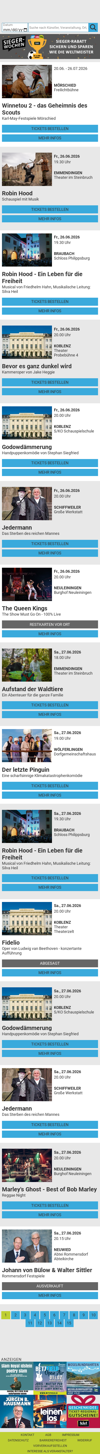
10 (93, 1315)
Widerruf (84, 1440)
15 (69, 1323)
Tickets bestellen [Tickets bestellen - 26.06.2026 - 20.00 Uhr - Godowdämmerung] (50, 463)
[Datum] (15, 27)
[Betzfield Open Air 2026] (50, 1378)
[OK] (93, 27)
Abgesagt (50, 963)
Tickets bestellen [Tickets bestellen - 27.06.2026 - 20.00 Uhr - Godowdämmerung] (50, 1044)
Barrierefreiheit (53, 1440)
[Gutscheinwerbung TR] (83, 1411)
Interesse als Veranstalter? (50, 1451)
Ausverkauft (49, 1286)
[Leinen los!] (50, 1411)
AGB (48, 1435)
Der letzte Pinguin (25, 769)
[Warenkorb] (73, 11)
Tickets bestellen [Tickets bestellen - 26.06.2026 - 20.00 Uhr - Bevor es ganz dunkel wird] (50, 382)
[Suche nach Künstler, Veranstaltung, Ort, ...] (58, 27)
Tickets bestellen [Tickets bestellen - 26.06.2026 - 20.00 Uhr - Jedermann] (50, 543)
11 (30, 1323)
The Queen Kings (24, 608)
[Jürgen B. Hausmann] (16, 1411)
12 (40, 1323)
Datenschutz (18, 1440)
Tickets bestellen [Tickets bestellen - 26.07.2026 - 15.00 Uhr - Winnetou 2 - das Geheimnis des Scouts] (50, 128)
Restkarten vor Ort (50, 624)
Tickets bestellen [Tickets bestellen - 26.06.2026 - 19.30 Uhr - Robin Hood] (50, 209)
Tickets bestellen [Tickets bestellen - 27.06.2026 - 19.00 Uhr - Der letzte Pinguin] (50, 786)
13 (49, 1323)
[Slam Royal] (16, 1378)
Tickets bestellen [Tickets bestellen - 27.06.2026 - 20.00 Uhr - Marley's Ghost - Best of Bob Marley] (50, 1205)
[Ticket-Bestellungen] (47, 11)
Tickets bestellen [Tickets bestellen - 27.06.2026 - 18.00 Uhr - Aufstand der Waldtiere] (50, 705)
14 (59, 1323)
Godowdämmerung (27, 447)
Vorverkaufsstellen (50, 1445)
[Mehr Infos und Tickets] (27, 81)
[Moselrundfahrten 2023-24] (83, 1378)
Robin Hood (17, 193)
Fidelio (11, 942)
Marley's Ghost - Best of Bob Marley (49, 1189)
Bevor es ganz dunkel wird (37, 366)
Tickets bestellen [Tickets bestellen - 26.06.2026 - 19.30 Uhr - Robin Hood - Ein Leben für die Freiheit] (50, 301)
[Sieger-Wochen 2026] (50, 46)
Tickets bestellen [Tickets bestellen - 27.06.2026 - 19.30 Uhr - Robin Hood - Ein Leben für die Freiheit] (50, 878)
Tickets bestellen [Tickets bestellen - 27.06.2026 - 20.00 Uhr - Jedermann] (50, 1124)
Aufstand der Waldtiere (32, 689)
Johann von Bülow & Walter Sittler (47, 1270)
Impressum (70, 1435)
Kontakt (27, 1435)
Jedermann (17, 527)
